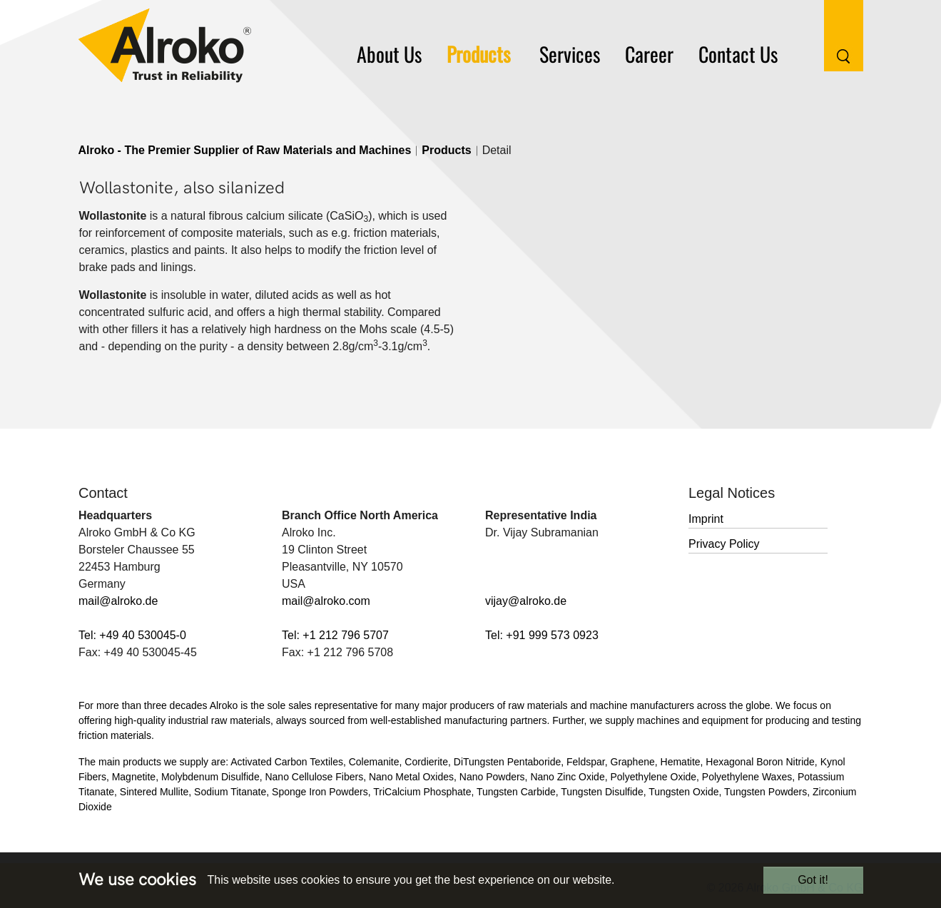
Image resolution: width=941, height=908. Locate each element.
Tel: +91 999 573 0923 (542, 635)
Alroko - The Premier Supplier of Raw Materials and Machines (245, 150)
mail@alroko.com (326, 601)
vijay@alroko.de (525, 601)
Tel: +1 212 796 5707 (335, 635)
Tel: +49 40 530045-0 (132, 635)
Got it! (813, 880)
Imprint (705, 519)
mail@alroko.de (118, 601)
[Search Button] (833, 35)
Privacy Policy (724, 544)
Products (446, 150)
